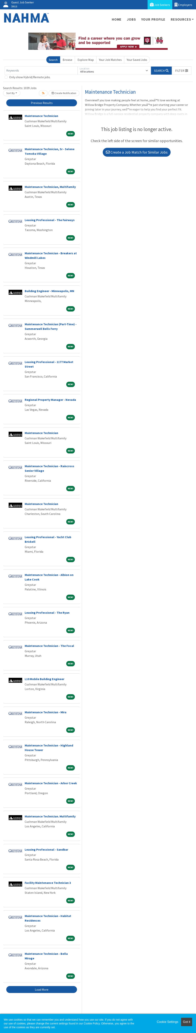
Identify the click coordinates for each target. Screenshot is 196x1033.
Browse (67, 60)
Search (53, 60)
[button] (181, 70)
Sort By (10, 93)
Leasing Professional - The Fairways (50, 220)
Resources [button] (181, 19)
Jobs (131, 19)
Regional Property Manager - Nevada (50, 400)
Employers (183, 4)
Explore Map (86, 60)
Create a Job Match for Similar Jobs (136, 152)
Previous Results (42, 103)
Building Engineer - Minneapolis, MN (49, 291)
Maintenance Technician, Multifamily (50, 187)
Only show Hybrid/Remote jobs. (30, 77)
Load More (41, 989)
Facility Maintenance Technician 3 (48, 883)
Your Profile (153, 19)
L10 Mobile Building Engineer (44, 679)
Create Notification (64, 93)
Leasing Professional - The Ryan (47, 612)
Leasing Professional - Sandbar (46, 849)
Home (117, 19)
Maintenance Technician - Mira (45, 712)
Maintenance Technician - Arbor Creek (51, 783)
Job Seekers (160, 4)
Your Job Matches (110, 60)
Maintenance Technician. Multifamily (50, 816)
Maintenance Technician (41, 116)
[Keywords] (41, 70)
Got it (186, 1021)
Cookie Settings (167, 1021)
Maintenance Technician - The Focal (49, 646)
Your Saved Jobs (137, 60)
